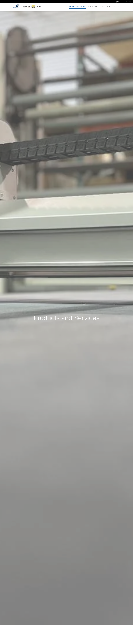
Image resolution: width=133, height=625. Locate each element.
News (109, 7)
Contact (116, 7)
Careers (102, 7)
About (65, 7)
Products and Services (77, 7)
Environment (92, 7)
